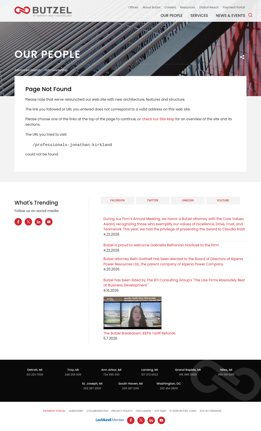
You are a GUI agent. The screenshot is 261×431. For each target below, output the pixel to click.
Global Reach (209, 7)
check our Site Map (158, 119)
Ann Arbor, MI (111, 370)
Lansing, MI (149, 370)
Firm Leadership (56, 70)
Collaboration (97, 411)
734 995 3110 (111, 374)
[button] (242, 57)
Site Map (160, 411)
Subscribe (76, 411)
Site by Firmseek (210, 411)
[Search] (250, 15)
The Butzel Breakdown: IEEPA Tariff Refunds (139, 333)
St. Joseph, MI (92, 383)
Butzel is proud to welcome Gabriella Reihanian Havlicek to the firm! (161, 245)
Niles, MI (226, 370)
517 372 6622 (149, 374)
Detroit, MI (34, 370)
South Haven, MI (130, 383)
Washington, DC (169, 383)
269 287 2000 (92, 388)
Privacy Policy (121, 411)
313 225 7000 (34, 374)
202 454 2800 (169, 388)
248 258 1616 (73, 374)
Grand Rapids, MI (188, 370)
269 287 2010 (130, 388)
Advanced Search (27, 70)
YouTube (223, 200)
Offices (133, 7)
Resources (187, 7)
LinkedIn (188, 200)
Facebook (117, 200)
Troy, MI (73, 370)
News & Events (230, 15)
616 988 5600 (188, 374)
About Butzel (151, 7)
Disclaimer (143, 411)
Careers (170, 7)
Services (199, 15)
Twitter (152, 200)
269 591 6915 (226, 374)
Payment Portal (234, 7)
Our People (172, 15)
